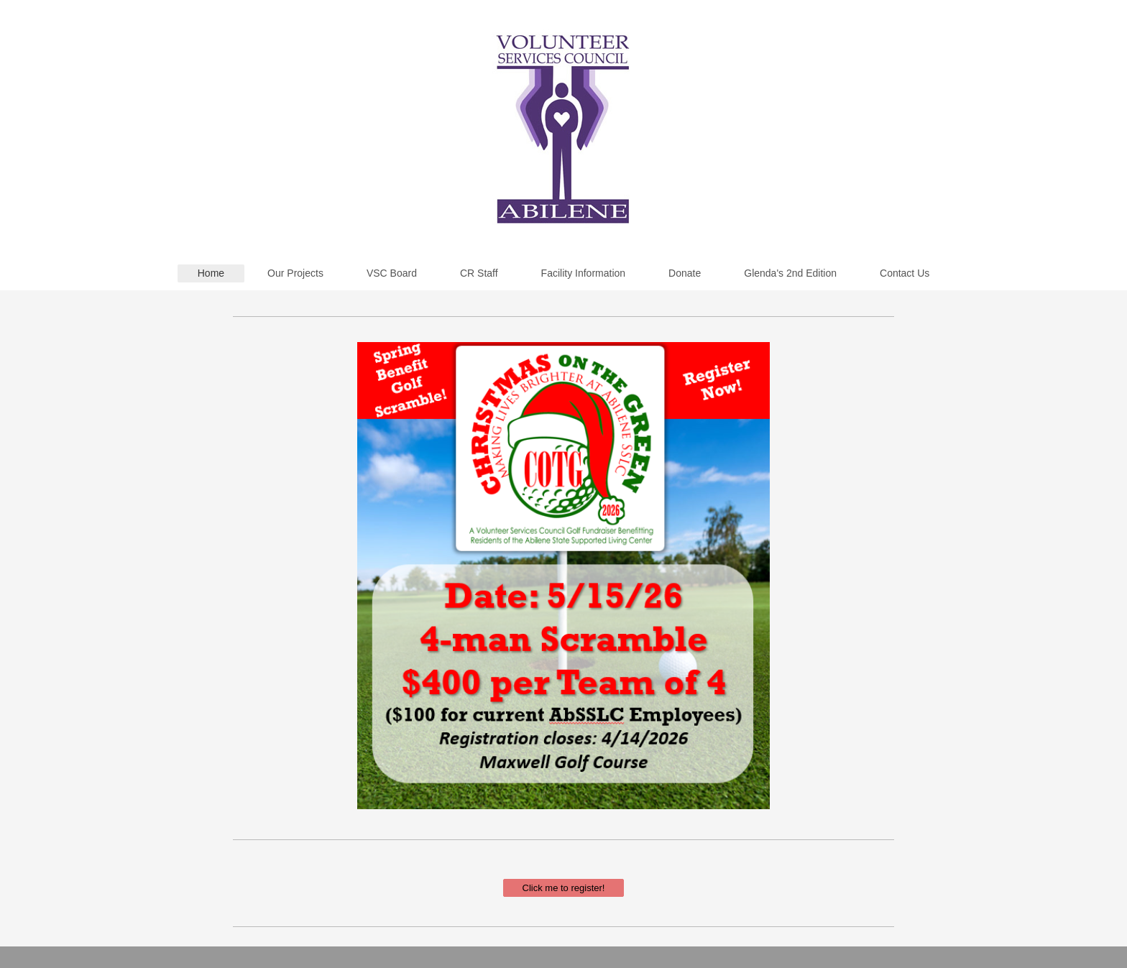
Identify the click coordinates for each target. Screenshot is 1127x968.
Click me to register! (564, 887)
